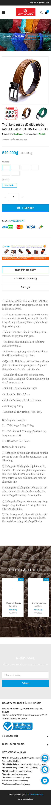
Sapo (31, 799)
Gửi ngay (26, 683)
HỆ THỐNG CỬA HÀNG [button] (14, 752)
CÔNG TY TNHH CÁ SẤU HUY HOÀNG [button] (21, 703)
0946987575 (16, 221)
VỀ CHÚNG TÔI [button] (25, 736)
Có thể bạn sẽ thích (25, 570)
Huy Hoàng (13, 606)
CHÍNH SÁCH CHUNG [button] (25, 744)
